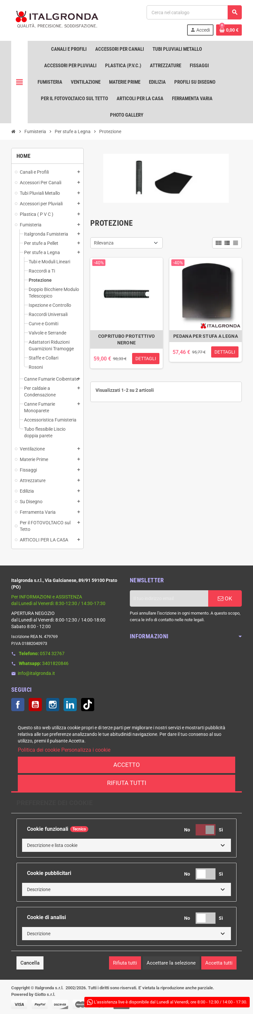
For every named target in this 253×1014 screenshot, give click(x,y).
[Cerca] (194, 12)
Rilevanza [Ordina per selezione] (104, 243)
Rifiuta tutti (126, 782)
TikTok (87, 704)
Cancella (30, 963)
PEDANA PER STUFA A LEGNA (205, 336)
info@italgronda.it (36, 673)
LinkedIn (70, 704)
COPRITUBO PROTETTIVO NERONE (126, 339)
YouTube (35, 704)
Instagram (52, 704)
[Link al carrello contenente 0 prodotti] (229, 30)
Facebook (17, 704)
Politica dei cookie (39, 750)
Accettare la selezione (171, 963)
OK (225, 598)
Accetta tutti (219, 963)
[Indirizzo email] (169, 598)
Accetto (126, 764)
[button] (126, 845)
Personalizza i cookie (85, 750)
